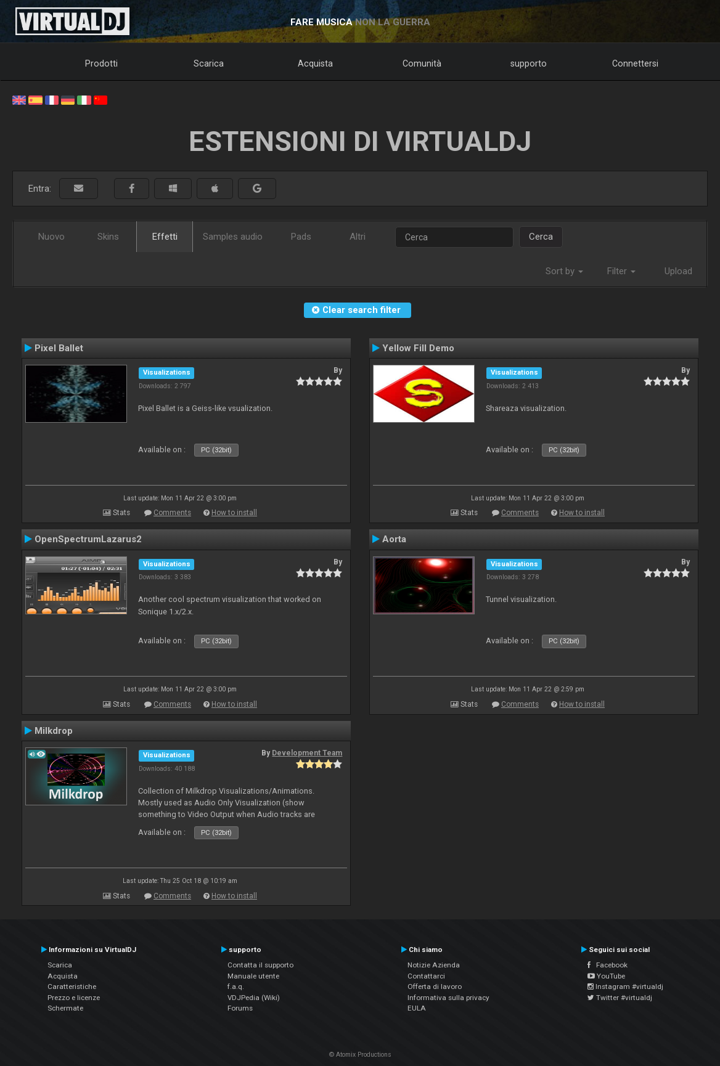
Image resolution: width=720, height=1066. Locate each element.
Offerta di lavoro (434, 986)
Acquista (315, 63)
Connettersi (635, 63)
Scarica (209, 63)
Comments (172, 512)
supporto (528, 63)
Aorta (394, 539)
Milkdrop (54, 730)
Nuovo (51, 236)
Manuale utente (253, 976)
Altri (358, 236)
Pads (301, 236)
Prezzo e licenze (73, 997)
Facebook (607, 965)
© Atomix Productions (360, 1055)
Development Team (307, 753)
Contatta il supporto (260, 965)
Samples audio (233, 236)
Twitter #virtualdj (619, 997)
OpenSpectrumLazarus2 (88, 539)
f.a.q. (235, 986)
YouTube (606, 976)
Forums (240, 1008)
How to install (234, 512)
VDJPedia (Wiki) (253, 997)
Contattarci (426, 976)
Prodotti (101, 63)
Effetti (165, 236)
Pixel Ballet (59, 348)
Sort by (564, 271)
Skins (108, 236)
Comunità (422, 63)
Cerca (541, 236)
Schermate (65, 1008)
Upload (678, 271)
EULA (416, 1008)
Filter (621, 271)
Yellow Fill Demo (418, 348)
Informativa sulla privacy (448, 997)
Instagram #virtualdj (625, 986)
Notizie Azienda (433, 965)
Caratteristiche (71, 986)
